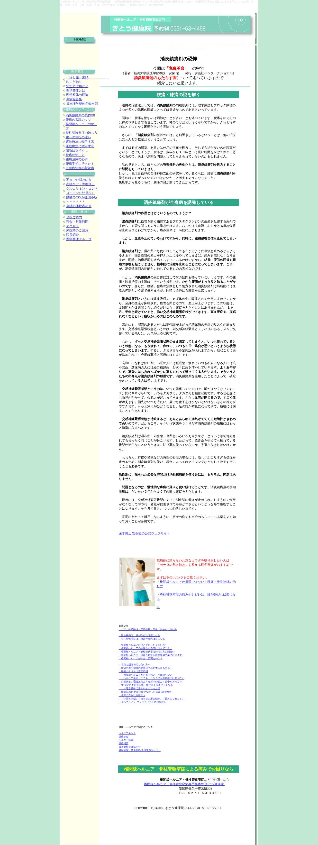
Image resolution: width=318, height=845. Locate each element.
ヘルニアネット (127, 733)
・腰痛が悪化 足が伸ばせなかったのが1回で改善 (145, 691)
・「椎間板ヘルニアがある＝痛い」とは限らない (145, 674)
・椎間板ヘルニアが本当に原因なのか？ (141, 658)
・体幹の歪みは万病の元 (132, 695)
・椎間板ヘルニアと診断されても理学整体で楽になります (150, 655)
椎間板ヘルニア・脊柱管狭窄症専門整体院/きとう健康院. (184, 784)
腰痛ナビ (123, 736)
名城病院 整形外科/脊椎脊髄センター (140, 750)
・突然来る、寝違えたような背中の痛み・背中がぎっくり (150, 681)
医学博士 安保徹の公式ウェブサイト (144, 533)
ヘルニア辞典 (126, 740)
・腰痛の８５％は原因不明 (133, 671)
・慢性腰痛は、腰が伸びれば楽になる (139, 635)
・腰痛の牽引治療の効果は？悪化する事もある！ (145, 668)
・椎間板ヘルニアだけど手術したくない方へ (143, 644)
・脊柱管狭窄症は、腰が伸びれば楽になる (142, 638)
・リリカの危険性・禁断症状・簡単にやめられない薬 (148, 629)
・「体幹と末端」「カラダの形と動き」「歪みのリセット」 (151, 698)
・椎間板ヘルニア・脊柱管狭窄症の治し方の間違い (147, 651)
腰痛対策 (123, 743)
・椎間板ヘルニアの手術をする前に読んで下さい (145, 648)
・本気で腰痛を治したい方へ (134, 664)
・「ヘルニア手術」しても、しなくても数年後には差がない (151, 678)
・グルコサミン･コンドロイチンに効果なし (142, 702)
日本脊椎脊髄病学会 (130, 746)
